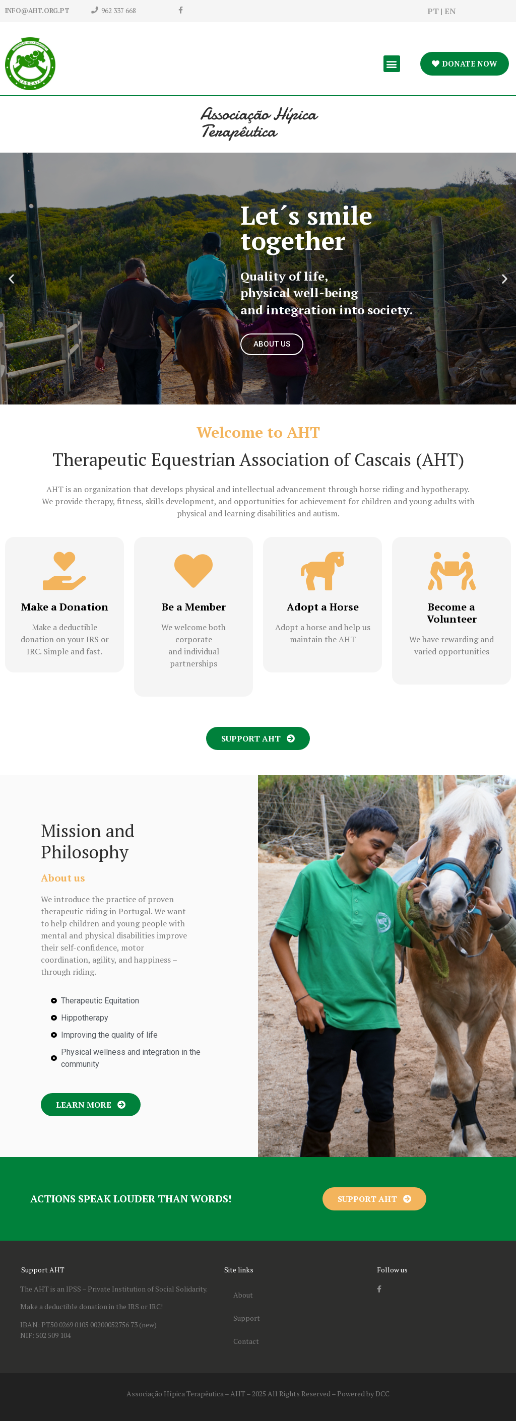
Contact (246, 1341)
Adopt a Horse (323, 607)
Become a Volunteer (452, 613)
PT (433, 11)
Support (246, 1318)
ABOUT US (271, 344)
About (243, 1295)
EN (450, 11)
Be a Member (194, 607)
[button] (391, 63)
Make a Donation (64, 607)
